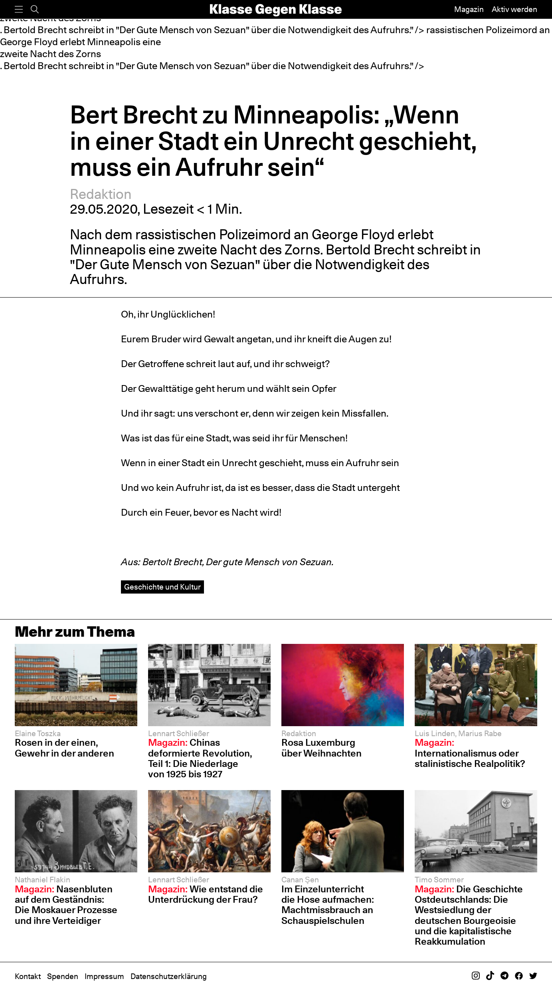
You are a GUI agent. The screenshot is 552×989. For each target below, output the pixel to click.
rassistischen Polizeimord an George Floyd (265, 234)
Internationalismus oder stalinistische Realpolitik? (470, 753)
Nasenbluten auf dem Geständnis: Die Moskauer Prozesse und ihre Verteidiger (66, 904)
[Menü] (19, 9)
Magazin (469, 9)
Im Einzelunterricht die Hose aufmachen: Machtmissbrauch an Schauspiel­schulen (327, 904)
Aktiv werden (514, 9)
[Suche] (35, 9)
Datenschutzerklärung (169, 976)
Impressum (104, 976)
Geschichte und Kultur (162, 587)
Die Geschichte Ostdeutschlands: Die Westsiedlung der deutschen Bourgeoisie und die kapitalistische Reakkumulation (469, 915)
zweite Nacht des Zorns (50, 54)
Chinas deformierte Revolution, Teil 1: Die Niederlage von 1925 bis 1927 (200, 758)
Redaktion (101, 194)
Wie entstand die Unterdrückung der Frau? (205, 894)
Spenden (62, 976)
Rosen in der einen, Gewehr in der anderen (64, 748)
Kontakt (28, 976)
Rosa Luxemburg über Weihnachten (321, 748)
